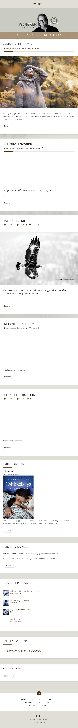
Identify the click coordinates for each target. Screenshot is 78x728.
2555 (35, 328)
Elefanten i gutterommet (19, 600)
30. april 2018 (21, 399)
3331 (37, 48)
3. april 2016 (15, 603)
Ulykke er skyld (20, 610)
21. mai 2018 (21, 225)
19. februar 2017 (16, 621)
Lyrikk (48, 699)
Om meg (44, 705)
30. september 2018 (23, 148)
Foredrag (28, 702)
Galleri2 (36, 699)
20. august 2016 (16, 612)
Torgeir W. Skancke (10, 48)
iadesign (42, 723)
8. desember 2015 (16, 593)
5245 (35, 225)
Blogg (24, 699)
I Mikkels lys (43, 702)
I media (32, 705)
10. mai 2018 (21, 328)
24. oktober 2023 (22, 48)
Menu (39, 4)
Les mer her (9, 565)
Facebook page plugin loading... (24, 650)
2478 (35, 399)
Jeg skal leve (17, 619)
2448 (38, 148)
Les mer (7, 126)
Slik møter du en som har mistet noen (24, 591)
